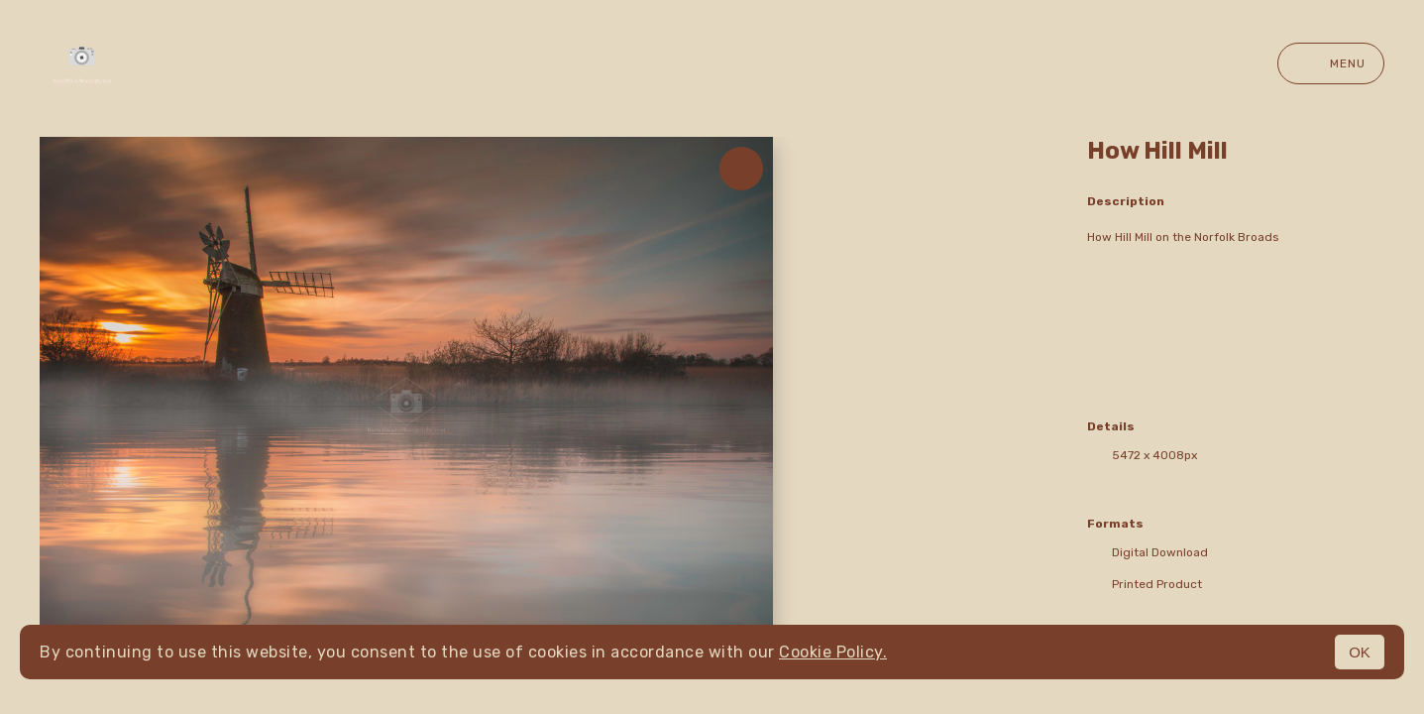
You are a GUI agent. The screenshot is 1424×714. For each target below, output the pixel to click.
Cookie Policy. (833, 652)
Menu (1331, 63)
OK (1359, 652)
